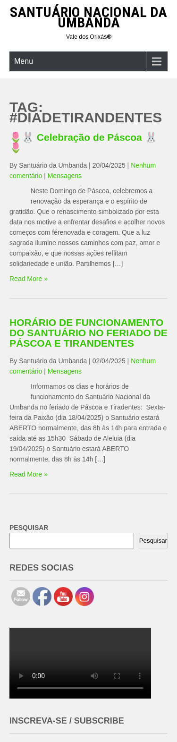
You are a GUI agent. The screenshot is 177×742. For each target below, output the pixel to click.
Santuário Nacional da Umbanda (88, 17)
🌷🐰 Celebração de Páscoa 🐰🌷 (83, 142)
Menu (23, 61)
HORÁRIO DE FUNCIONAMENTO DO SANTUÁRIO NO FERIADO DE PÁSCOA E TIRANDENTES (88, 333)
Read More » (28, 278)
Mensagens (65, 175)
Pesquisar (153, 540)
